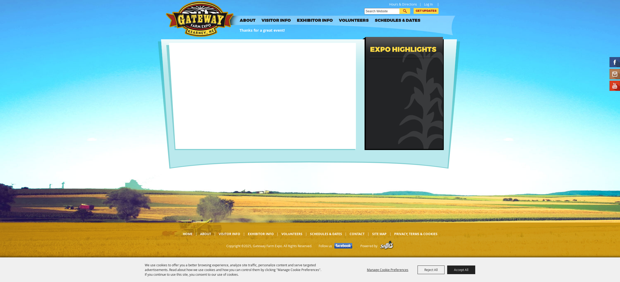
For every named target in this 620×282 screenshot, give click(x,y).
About (247, 20)
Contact (357, 234)
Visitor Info (276, 20)
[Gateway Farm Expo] (204, 19)
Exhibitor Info (315, 20)
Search (404, 11)
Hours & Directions (403, 4)
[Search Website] (381, 11)
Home (188, 234)
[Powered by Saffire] (387, 246)
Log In (428, 4)
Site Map (379, 234)
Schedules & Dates (397, 20)
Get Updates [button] (426, 11)
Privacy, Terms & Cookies (415, 234)
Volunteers (354, 20)
